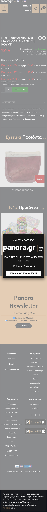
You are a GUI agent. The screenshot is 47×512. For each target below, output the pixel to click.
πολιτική (6, 508)
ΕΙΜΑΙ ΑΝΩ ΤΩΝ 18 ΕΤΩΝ (23, 273)
